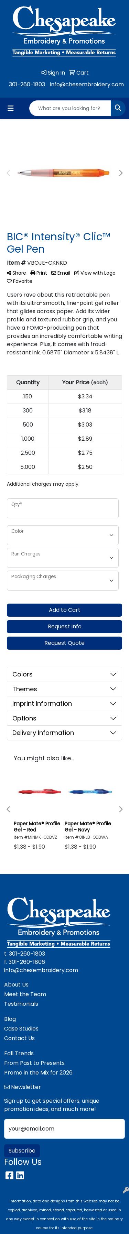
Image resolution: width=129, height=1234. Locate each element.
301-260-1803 (27, 84)
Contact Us (19, 1038)
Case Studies (21, 1029)
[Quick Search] (70, 108)
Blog (10, 1019)
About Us (16, 985)
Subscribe (22, 1151)
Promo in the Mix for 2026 (38, 1073)
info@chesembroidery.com (87, 84)
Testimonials (21, 1004)
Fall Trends (19, 1053)
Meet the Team (25, 994)
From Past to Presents (34, 1063)
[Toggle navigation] (10, 108)
